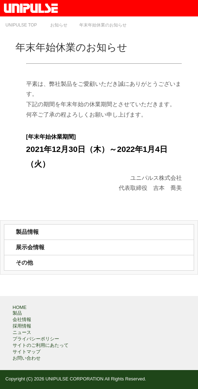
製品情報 (27, 232)
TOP (21, 25)
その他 (24, 263)
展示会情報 (30, 247)
